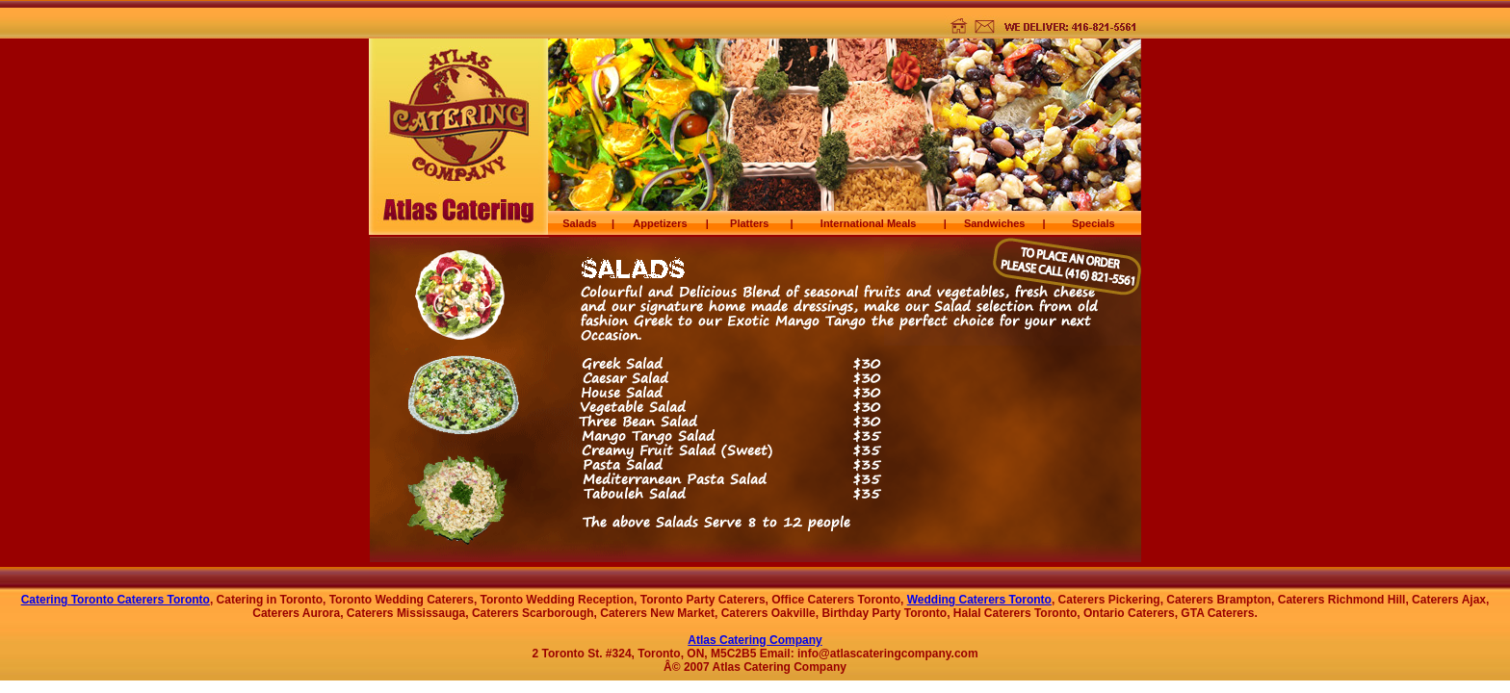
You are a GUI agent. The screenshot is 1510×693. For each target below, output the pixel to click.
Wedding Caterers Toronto (979, 599)
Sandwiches (995, 223)
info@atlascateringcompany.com (887, 653)
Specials (1093, 223)
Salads (579, 223)
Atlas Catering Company (754, 640)
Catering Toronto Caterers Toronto (115, 599)
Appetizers (660, 223)
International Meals (868, 223)
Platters (749, 223)
